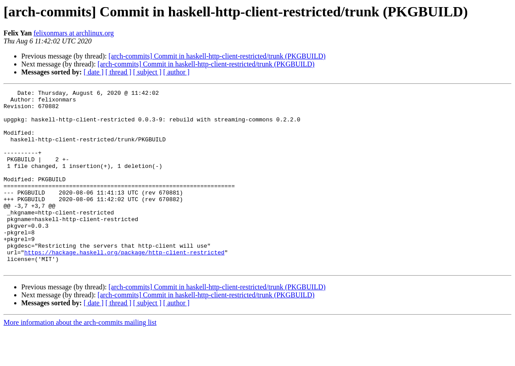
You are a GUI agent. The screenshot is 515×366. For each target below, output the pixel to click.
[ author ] (176, 72)
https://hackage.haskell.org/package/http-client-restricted (124, 285)
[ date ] (94, 72)
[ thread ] (118, 72)
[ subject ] (147, 72)
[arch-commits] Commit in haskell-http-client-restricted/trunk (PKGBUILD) (217, 56)
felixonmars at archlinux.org (74, 33)
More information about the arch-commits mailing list (80, 358)
